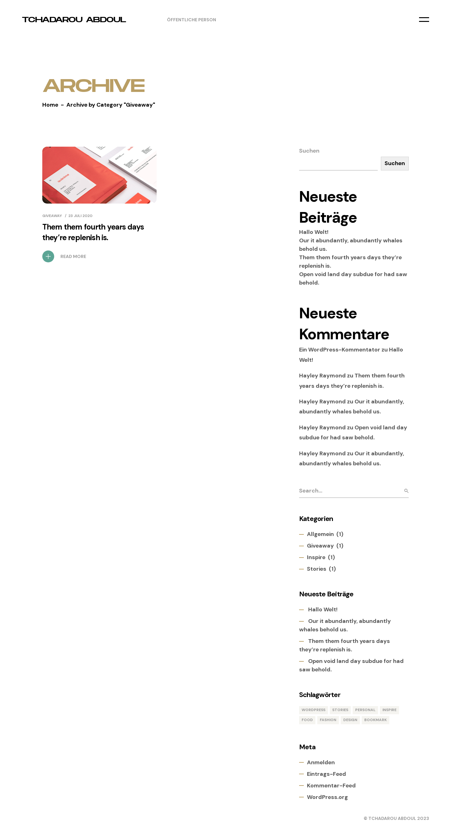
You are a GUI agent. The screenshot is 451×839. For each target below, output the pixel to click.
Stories (316, 569)
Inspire (316, 557)
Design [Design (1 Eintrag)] (350, 719)
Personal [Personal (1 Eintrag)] (365, 709)
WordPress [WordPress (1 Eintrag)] (313, 709)
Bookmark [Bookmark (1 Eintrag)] (375, 719)
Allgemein (320, 534)
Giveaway (52, 215)
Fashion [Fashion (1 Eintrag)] (328, 719)
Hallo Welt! (314, 232)
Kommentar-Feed (331, 785)
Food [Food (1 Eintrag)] (307, 719)
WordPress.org (327, 797)
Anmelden (321, 762)
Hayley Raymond (322, 375)
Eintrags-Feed (326, 774)
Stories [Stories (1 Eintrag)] (340, 709)
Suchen (309, 150)
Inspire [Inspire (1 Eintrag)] (389, 709)
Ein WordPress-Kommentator (339, 349)
